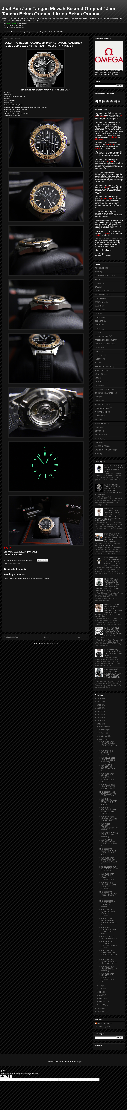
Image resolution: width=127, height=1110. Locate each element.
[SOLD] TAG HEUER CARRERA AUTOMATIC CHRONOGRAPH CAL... (106, 778)
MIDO (97, 378)
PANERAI (98, 401)
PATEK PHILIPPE (101, 404)
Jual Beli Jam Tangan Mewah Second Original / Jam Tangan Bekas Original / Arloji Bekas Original (58, 11)
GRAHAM (98, 348)
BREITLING (99, 302)
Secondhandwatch (104, 1023)
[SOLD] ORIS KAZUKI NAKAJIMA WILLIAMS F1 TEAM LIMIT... (108, 819)
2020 (99, 708)
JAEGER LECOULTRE (103, 366)
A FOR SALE (99, 268)
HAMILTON (99, 355)
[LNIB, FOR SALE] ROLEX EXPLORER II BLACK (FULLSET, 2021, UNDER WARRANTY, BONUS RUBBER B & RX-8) (109, 674)
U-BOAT (98, 442)
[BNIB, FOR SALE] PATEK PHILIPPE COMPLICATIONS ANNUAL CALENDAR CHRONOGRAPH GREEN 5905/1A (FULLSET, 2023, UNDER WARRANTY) (107, 585)
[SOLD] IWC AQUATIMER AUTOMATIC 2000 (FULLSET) (108, 835)
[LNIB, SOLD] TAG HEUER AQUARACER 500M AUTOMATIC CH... (108, 895)
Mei (100, 992)
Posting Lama (82, 637)
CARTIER (98, 310)
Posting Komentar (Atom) (49, 643)
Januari (102, 1005)
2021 (99, 705)
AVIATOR (98, 279)
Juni (101, 989)
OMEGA (98, 385)
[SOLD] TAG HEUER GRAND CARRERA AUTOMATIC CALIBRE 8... (108, 861)
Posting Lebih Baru (11, 637)
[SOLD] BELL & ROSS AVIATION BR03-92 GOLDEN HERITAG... (107, 787)
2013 (99, 1012)
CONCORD (99, 321)
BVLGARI (98, 306)
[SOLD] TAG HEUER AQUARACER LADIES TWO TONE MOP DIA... (108, 962)
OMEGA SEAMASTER (103, 389)
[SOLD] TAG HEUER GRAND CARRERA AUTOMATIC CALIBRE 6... (108, 954)
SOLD (10, 563)
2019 (99, 711)
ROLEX (97, 416)
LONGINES (99, 374)
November (103, 730)
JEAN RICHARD (101, 370)
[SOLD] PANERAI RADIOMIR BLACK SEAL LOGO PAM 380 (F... (108, 922)
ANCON (98, 272)
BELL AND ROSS (101, 294)
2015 (99, 724)
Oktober (102, 733)
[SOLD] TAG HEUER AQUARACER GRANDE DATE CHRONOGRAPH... (107, 877)
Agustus (102, 739)
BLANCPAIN (99, 298)
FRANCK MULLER (102, 336)
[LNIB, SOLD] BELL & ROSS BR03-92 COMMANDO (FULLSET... (107, 904)
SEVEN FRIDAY (101, 423)
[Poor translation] (8, 1076)
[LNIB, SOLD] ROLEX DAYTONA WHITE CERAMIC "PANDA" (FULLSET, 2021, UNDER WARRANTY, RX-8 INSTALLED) (109, 633)
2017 (99, 717)
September (103, 736)
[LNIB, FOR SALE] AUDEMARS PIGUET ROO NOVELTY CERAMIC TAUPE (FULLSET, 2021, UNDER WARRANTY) (109, 490)
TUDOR (98, 438)
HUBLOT (98, 359)
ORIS (97, 397)
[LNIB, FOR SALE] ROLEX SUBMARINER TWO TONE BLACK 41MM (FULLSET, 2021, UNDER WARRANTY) (113, 561)
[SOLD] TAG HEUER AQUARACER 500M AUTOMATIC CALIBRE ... (108, 745)
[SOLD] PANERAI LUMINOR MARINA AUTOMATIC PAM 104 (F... (108, 843)
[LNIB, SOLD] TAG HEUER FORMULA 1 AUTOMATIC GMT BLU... (107, 852)
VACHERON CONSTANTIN (105, 450)
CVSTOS (98, 329)
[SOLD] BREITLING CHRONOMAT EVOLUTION (106, 753)
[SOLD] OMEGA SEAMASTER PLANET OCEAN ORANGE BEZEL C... (108, 802)
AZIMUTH (98, 283)
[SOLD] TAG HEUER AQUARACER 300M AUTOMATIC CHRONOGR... (107, 913)
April (101, 995)
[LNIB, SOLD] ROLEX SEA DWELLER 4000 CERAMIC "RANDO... (107, 794)
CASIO (97, 313)
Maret (101, 998)
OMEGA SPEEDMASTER (104, 393)
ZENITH (98, 454)
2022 (99, 702)
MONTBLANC (100, 382)
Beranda (47, 637)
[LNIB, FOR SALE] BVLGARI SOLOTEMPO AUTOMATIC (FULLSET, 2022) (113, 652)
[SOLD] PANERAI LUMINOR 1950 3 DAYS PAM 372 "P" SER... (107, 768)
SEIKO (97, 420)
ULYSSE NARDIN (101, 446)
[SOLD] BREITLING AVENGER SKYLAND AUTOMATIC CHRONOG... (107, 886)
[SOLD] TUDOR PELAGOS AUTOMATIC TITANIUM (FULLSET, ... (108, 827)
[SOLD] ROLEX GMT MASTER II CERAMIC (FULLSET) (108, 969)
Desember (103, 726)
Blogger (79, 1062)
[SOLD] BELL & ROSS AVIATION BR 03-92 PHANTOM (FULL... (107, 760)
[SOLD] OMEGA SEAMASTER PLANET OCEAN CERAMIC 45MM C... (108, 811)
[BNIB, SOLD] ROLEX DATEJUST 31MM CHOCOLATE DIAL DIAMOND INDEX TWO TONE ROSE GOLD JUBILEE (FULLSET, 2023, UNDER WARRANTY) (108, 610)
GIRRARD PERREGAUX (104, 344)
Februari (102, 1001)
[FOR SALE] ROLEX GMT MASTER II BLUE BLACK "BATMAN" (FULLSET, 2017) (113, 468)
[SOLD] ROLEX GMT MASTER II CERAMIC (108, 938)
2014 (99, 1008)
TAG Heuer (17, 563)
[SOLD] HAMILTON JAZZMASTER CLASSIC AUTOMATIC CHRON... (108, 945)
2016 (99, 721)
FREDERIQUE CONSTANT (105, 340)
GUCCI (97, 351)
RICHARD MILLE (101, 412)
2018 (99, 714)
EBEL (97, 332)
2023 (99, 699)
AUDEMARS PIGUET (102, 275)
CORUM (98, 325)
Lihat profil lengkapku (102, 1026)
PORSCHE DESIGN (102, 408)
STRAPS (98, 431)
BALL (97, 287)
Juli (100, 986)
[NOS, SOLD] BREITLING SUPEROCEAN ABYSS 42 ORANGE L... (108, 869)
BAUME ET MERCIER (103, 291)
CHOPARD (99, 317)
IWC (96, 363)
